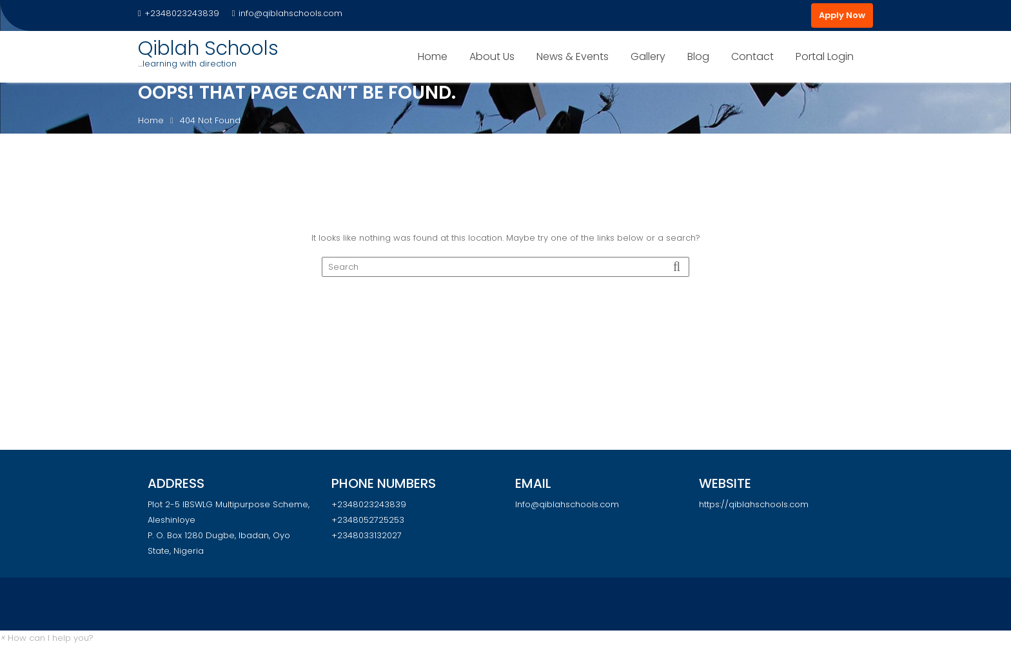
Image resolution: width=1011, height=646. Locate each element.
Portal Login (825, 56)
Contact (752, 56)
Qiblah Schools (208, 48)
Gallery (648, 56)
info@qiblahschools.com (287, 13)
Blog (698, 56)
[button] (46, 638)
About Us (492, 56)
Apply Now (842, 15)
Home (432, 56)
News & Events (572, 56)
